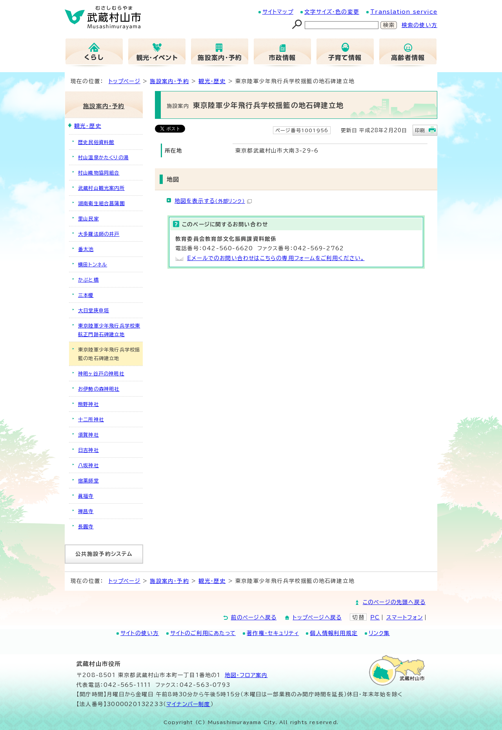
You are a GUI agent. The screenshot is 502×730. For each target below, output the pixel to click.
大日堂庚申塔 (93, 310)
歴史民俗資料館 (96, 142)
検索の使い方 (419, 25)
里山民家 (88, 218)
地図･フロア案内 (246, 675)
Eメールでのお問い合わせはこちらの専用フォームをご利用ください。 (275, 258)
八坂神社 (88, 465)
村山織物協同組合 (99, 172)
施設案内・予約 (169, 81)
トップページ (124, 81)
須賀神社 (88, 434)
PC (375, 617)
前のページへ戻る (254, 617)
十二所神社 (91, 419)
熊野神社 (88, 404)
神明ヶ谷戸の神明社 (101, 373)
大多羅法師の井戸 (99, 233)
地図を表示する (213, 201)
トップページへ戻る (317, 617)
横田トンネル (92, 264)
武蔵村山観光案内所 (101, 188)
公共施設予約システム (104, 554)
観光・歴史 (212, 81)
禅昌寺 (86, 511)
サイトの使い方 (139, 633)
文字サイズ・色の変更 (331, 12)
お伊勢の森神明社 (99, 388)
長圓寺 (86, 526)
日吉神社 (88, 450)
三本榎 (86, 295)
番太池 (86, 249)
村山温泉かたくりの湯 (103, 157)
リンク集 (379, 633)
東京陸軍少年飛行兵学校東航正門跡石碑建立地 (109, 330)
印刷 (420, 130)
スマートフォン (404, 617)
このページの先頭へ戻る (394, 602)
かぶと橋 (88, 279)
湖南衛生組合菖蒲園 (101, 203)
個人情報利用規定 (334, 633)
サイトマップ (277, 12)
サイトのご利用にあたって (203, 633)
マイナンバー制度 (188, 704)
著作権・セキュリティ (273, 633)
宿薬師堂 (88, 480)
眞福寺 (86, 495)
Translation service (403, 12)
